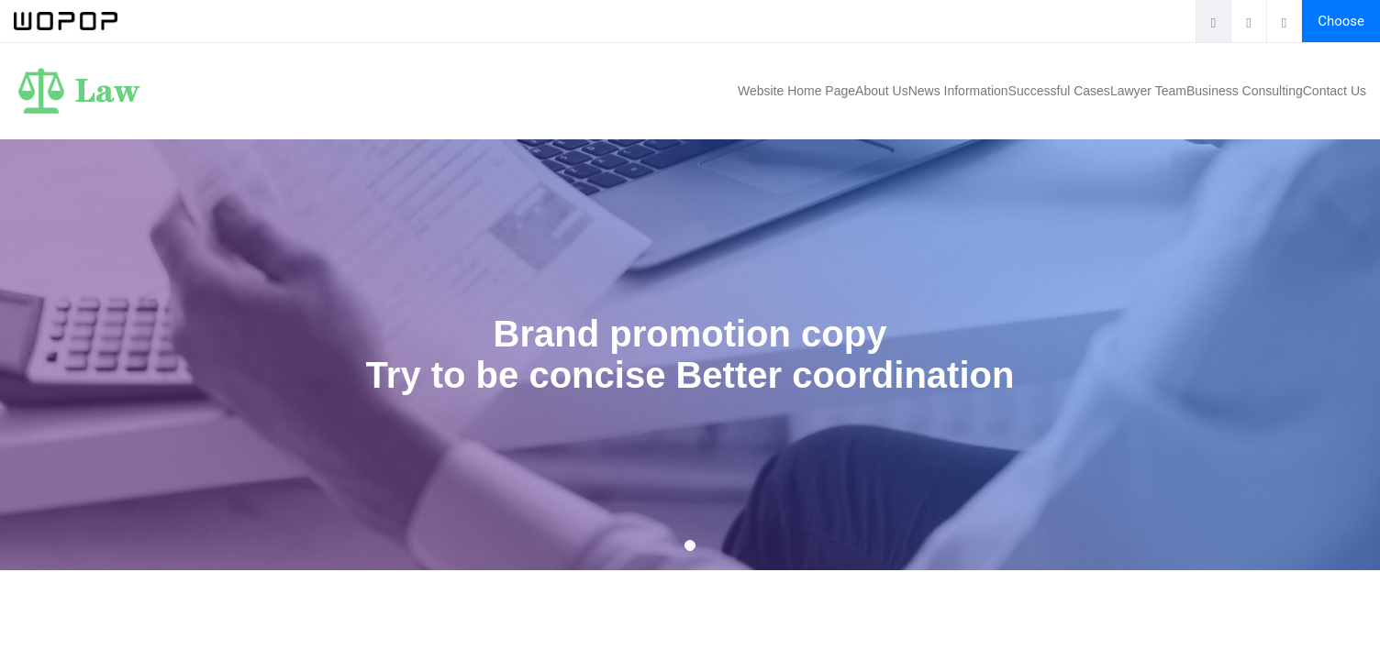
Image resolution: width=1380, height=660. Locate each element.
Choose (1341, 21)
